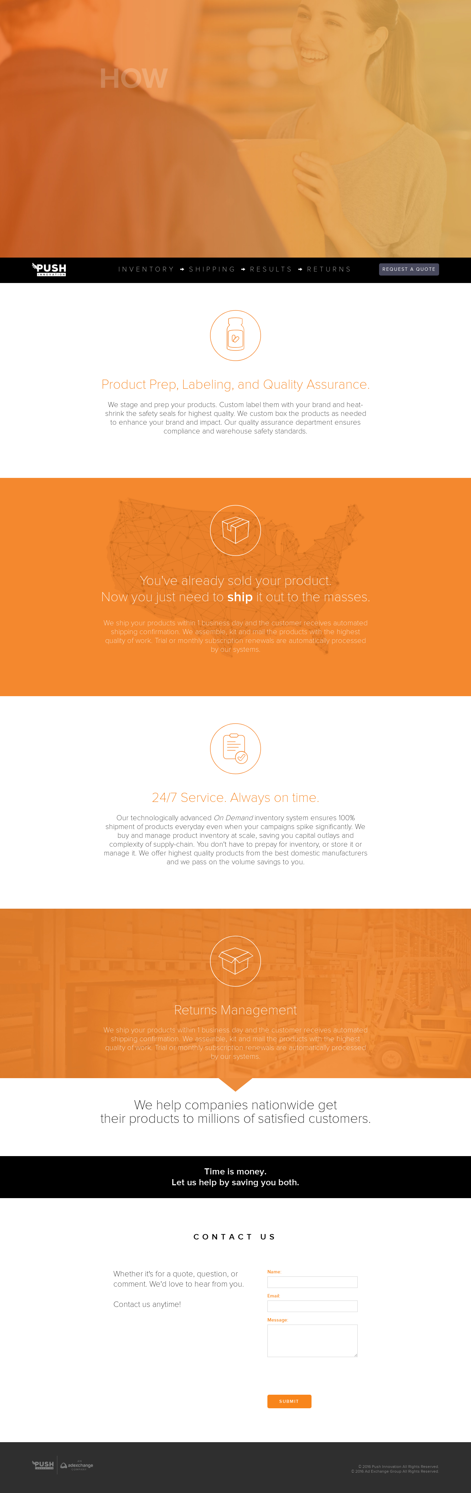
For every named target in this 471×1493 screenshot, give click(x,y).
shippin (213, 269)
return (330, 269)
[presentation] (319, 1376)
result (272, 269)
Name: (274, 1272)
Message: (277, 1320)
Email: (273, 1296)
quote (409, 269)
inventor (146, 269)
